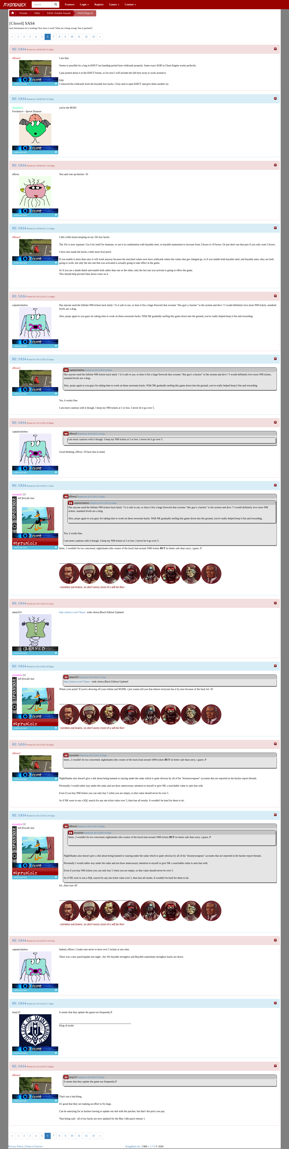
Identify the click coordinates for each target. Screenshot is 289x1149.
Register (99, 4)
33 (93, 36)
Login (84, 4)
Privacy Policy (15, 1146)
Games (114, 4)
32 (86, 36)
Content (130, 4)
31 (79, 36)
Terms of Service (34, 1146)
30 (72, 36)
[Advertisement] (125, 14)
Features (69, 4)
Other (37, 13)
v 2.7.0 (151, 1146)
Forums (23, 13)
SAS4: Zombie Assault (59, 13)
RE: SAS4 (19, 49)
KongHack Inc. (133, 1146)
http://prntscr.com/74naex (72, 612)
